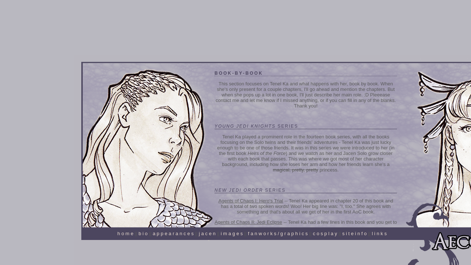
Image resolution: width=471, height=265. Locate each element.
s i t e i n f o (354, 233)
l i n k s (379, 233)
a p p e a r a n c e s (173, 233)
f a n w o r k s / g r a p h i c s (278, 233)
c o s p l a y (325, 233)
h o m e (125, 233)
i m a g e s (232, 233)
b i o (143, 233)
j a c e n (207, 233)
